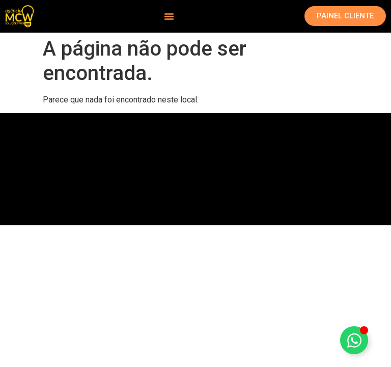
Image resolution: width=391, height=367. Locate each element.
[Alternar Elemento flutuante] (354, 340)
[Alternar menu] (169, 16)
